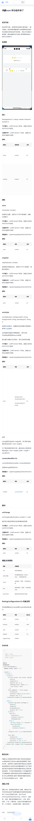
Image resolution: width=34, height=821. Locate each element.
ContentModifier (19, 492)
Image (7, 328)
